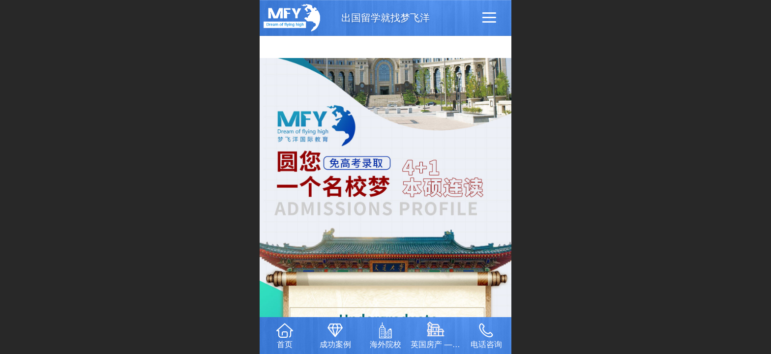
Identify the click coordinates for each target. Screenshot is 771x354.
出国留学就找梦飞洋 (385, 17)
